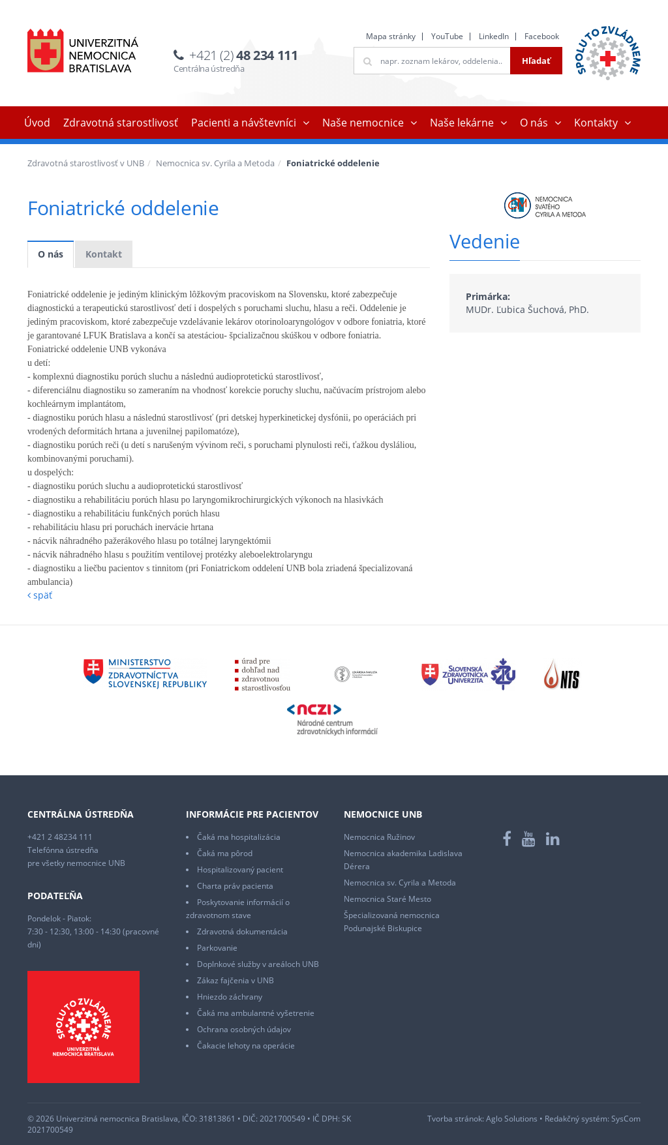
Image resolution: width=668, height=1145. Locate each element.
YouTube (447, 36)
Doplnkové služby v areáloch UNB (258, 964)
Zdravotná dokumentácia (242, 931)
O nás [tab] (50, 254)
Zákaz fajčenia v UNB (235, 980)
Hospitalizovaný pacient (240, 869)
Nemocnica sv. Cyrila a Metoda (215, 163)
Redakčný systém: (577, 1118)
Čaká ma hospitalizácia (239, 836)
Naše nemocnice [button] (363, 122)
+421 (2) (243, 55)
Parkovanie (217, 947)
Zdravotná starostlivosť (120, 122)
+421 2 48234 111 (60, 836)
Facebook (541, 36)
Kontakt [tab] (103, 254)
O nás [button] (534, 122)
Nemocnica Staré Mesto (387, 898)
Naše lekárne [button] (462, 122)
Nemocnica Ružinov (379, 836)
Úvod (37, 122)
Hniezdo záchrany (229, 996)
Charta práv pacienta (235, 885)
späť (39, 595)
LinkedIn (494, 36)
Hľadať (536, 61)
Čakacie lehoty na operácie (246, 1045)
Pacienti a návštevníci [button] (243, 122)
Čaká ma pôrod (224, 853)
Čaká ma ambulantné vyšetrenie (255, 1013)
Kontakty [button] (596, 122)
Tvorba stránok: (455, 1118)
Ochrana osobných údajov (244, 1029)
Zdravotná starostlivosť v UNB (85, 163)
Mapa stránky (391, 36)
